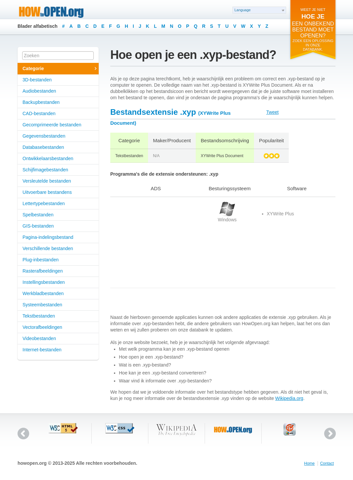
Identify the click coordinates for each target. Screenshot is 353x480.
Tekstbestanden (39, 316)
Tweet (272, 112)
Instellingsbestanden (44, 282)
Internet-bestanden (42, 349)
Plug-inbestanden (41, 259)
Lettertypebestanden (44, 203)
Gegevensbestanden (44, 136)
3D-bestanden (37, 79)
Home (309, 463)
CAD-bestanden (39, 113)
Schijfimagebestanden (45, 169)
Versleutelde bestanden (47, 181)
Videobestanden (39, 338)
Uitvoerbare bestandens (47, 192)
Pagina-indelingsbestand (48, 237)
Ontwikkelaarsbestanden (48, 158)
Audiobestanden (39, 91)
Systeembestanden (42, 304)
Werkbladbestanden (43, 293)
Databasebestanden (43, 147)
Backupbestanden (41, 102)
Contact (327, 463)
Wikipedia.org (289, 398)
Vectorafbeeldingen (42, 327)
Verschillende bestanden (48, 248)
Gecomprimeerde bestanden (52, 124)
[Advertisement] (151, 242)
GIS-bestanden (38, 226)
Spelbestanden (38, 214)
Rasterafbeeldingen (43, 271)
